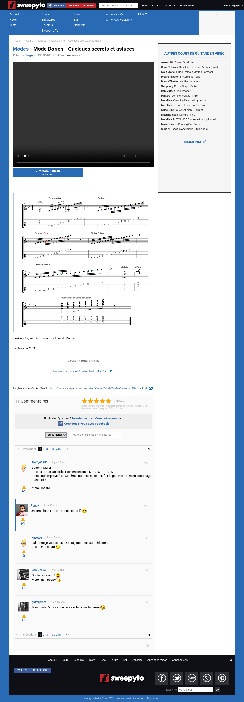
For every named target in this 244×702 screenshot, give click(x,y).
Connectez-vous (106, 418)
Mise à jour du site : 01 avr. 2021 (98, 698)
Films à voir (152, 698)
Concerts (80, 25)
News (13, 19)
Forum (78, 14)
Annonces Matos (117, 14)
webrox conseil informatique (130, 698)
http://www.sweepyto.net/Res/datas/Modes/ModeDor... (80, 371)
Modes (42, 40)
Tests (13, 25)
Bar (76, 19)
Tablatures (48, 19)
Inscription (88, 5)
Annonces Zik (180, 660)
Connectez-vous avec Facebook (83, 423)
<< (17, 449)
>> (67, 449)
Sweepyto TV (50, 30)
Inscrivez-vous (82, 418)
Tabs (103, 660)
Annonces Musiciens (119, 19)
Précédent (29, 449)
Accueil (14, 14)
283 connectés (186, 5)
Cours (45, 14)
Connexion (58, 5)
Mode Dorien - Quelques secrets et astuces (76, 40)
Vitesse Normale (48, 172)
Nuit (144, 5)
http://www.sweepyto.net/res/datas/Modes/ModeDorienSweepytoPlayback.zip (99, 388)
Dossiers (47, 25)
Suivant (56, 449)
